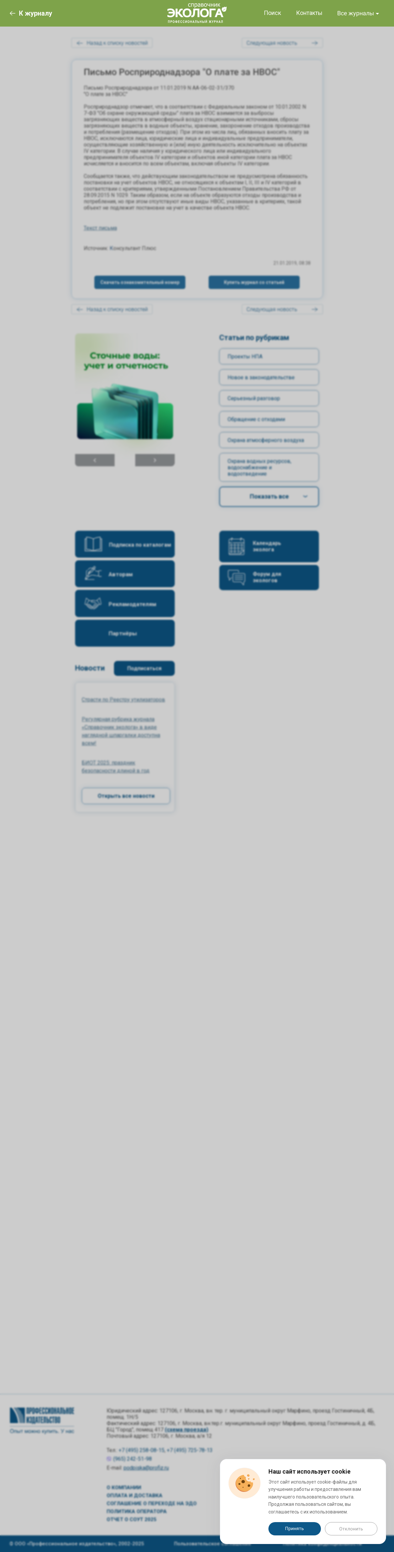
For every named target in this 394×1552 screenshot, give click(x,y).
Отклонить (351, 1528)
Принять (294, 1528)
